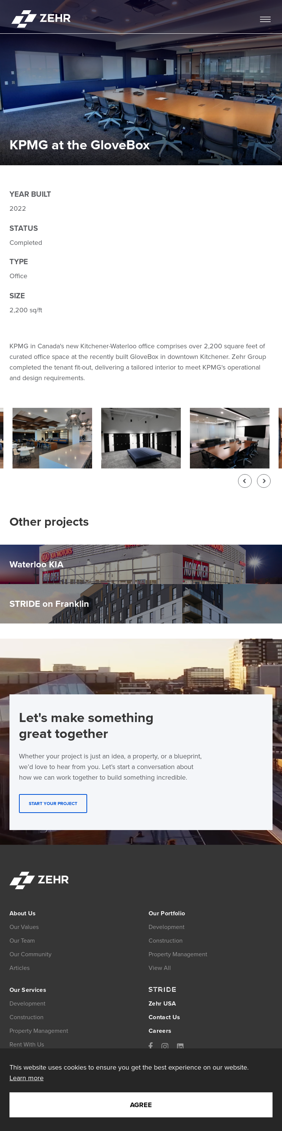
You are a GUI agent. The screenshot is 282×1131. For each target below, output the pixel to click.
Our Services (27, 989)
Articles (19, 967)
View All (160, 967)
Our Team (22, 940)
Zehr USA (162, 1003)
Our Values (24, 926)
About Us (22, 913)
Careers (160, 1030)
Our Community (30, 954)
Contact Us (164, 1017)
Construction (26, 1017)
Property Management (38, 1030)
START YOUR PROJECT (53, 803)
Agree (141, 1105)
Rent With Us (26, 1044)
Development (27, 1003)
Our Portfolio (167, 913)
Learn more (26, 1078)
